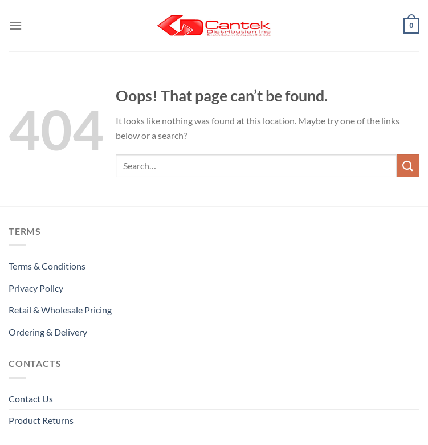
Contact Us (31, 398)
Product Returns (41, 420)
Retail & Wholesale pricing (60, 309)
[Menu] (15, 25)
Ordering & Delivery (48, 331)
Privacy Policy (36, 288)
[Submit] (408, 165)
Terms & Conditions (47, 265)
